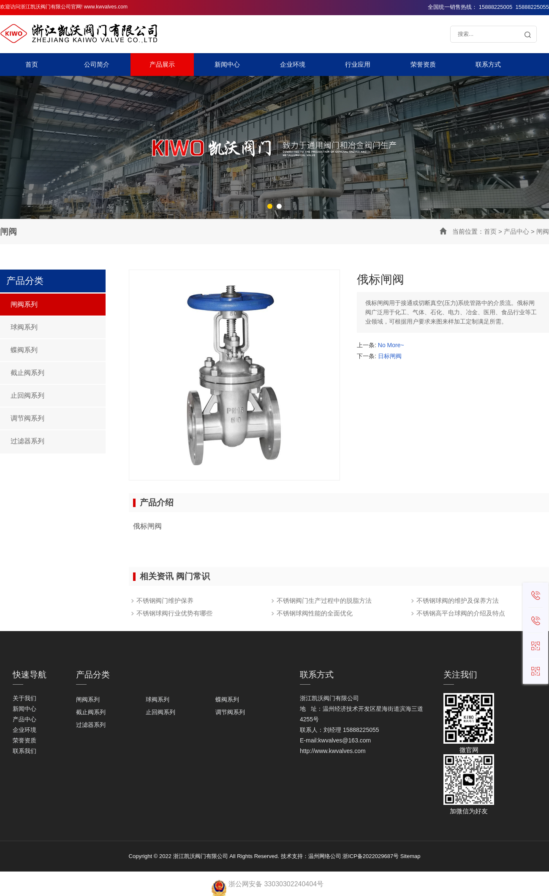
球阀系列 (24, 327)
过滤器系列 (27, 441)
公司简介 (96, 64)
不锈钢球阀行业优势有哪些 (174, 613)
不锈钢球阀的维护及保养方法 (457, 600)
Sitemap (410, 856)
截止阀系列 (27, 372)
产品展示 (162, 64)
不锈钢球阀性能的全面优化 (315, 613)
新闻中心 (227, 64)
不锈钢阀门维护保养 (164, 600)
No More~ (391, 345)
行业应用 (357, 64)
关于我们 (24, 698)
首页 (31, 64)
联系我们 (24, 751)
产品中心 (516, 231)
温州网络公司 (324, 856)
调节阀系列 (27, 418)
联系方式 (488, 64)
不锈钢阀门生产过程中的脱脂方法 (324, 600)
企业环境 (292, 64)
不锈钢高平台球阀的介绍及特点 (460, 613)
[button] (269, 206)
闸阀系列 (24, 304)
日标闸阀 (390, 356)
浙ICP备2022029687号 (370, 856)
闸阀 (542, 231)
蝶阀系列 (24, 350)
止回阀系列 (27, 395)
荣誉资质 (423, 64)
